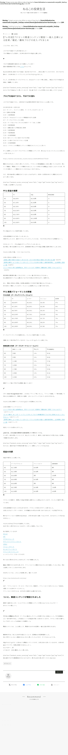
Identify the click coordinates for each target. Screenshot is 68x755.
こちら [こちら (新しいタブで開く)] (22, 66)
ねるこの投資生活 (34, 8)
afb (4, 536)
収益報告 (15, 34)
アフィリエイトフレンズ (11, 552)
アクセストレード (8, 539)
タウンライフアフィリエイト (12, 541)
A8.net (5, 534)
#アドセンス (7, 663)
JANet (5, 544)
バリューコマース (8, 546)
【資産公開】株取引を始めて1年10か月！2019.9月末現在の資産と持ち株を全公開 (29, 260)
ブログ (10, 749)
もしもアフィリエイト (10, 549)
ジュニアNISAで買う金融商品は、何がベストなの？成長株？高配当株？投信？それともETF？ (32, 267)
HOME (4, 749)
